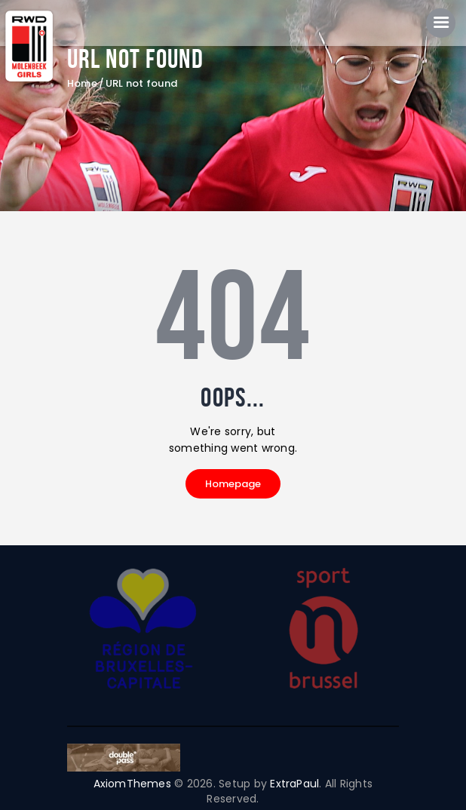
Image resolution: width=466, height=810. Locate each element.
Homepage (233, 484)
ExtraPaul (295, 783)
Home (82, 84)
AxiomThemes (132, 783)
